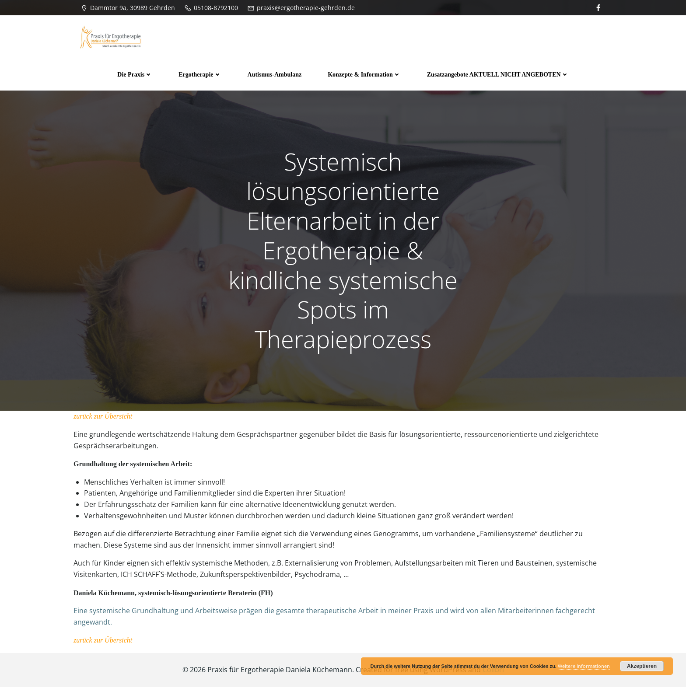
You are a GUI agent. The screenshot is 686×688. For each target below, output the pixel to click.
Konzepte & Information (364, 74)
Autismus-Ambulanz (275, 74)
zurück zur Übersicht (103, 417)
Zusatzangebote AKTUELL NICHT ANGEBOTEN (498, 74)
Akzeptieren (642, 666)
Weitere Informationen (584, 666)
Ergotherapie (199, 74)
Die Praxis (134, 74)
